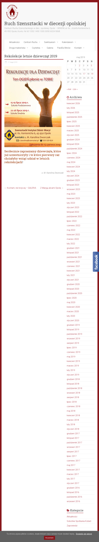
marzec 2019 (73, 365)
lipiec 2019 (72, 347)
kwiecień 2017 (73, 469)
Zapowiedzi (72, 525)
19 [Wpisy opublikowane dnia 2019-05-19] (92, 74)
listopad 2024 (73, 144)
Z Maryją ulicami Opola (51, 188)
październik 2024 (74, 148)
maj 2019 (71, 356)
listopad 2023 (73, 185)
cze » (75, 89)
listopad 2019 (73, 329)
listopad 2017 (73, 438)
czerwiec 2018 (73, 406)
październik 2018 (74, 388)
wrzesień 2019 (73, 338)
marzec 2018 (73, 420)
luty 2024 (71, 171)
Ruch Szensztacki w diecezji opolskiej (45, 23)
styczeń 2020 (73, 320)
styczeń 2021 (73, 280)
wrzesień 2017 (73, 447)
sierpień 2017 (73, 451)
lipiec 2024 (72, 153)
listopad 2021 (73, 252)
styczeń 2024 (73, 176)
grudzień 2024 (73, 139)
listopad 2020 (73, 289)
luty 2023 (71, 203)
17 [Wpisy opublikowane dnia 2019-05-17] (84, 74)
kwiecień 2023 (73, 198)
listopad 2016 (73, 492)
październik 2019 (74, 334)
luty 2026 (71, 108)
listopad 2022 (73, 212)
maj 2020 (71, 302)
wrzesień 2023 (73, 189)
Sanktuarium (49, 42)
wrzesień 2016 (73, 501)
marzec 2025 (73, 130)
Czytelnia (36, 48)
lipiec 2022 (72, 221)
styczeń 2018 (73, 429)
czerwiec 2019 (73, 352)
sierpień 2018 (73, 397)
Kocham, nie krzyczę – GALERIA (20, 188)
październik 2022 (74, 216)
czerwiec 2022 (73, 225)
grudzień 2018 (73, 379)
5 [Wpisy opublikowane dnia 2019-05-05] (91, 65)
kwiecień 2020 (73, 307)
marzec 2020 (73, 311)
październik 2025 (74, 117)
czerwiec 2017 (73, 460)
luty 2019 (71, 370)
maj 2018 (71, 411)
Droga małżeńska (17, 48)
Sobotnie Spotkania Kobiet (79, 521)
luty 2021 (71, 275)
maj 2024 (71, 162)
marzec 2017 (73, 474)
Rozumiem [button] (49, 538)
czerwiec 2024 (73, 157)
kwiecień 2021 (73, 271)
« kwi (69, 89)
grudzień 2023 (73, 180)
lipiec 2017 (72, 456)
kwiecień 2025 (73, 126)
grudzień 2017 (73, 433)
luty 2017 (71, 479)
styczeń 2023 (73, 207)
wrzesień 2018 (73, 393)
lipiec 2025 (72, 121)
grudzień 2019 (73, 325)
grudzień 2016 (73, 488)
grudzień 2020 (73, 284)
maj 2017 (71, 465)
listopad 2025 (73, 112)
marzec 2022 (73, 239)
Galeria (50, 48)
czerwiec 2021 (73, 266)
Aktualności (14, 42)
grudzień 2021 (73, 248)
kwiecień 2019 (73, 361)
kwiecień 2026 (73, 103)
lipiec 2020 (72, 298)
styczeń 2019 (73, 375)
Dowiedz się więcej (84, 534)
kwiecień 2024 (73, 167)
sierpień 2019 (73, 343)
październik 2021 (74, 257)
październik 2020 (74, 293)
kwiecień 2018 (73, 415)
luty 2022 (71, 243)
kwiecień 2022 (73, 234)
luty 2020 (71, 316)
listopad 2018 (73, 384)
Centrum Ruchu (30, 42)
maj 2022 (71, 230)
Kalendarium (67, 42)
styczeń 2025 (73, 135)
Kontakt (78, 48)
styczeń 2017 (73, 483)
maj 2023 (71, 194)
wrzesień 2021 (73, 261)
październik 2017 (74, 442)
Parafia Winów (63, 48)
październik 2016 (74, 497)
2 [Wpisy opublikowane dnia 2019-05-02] (79, 65)
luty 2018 (71, 424)
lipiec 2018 (72, 402)
